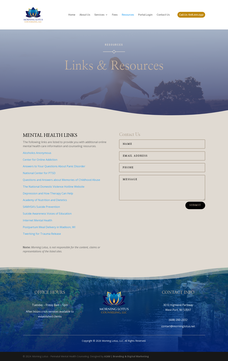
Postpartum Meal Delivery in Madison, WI (49, 227)
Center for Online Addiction (40, 160)
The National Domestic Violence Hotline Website (53, 186)
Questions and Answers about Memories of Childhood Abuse (61, 180)
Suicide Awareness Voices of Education (47, 213)
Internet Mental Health (37, 220)
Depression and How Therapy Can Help (48, 193)
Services (99, 15)
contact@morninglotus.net (178, 326)
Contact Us (163, 15)
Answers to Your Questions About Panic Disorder (54, 166)
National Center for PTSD (39, 173)
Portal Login (145, 15)
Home (71, 15)
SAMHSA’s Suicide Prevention (41, 207)
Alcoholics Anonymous (37, 153)
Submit (195, 205)
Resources (128, 15)
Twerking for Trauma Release (42, 234)
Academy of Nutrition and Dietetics (45, 200)
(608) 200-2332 (178, 320)
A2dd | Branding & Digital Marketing (126, 356)
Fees (115, 15)
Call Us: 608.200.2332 (191, 14)
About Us (84, 15)
